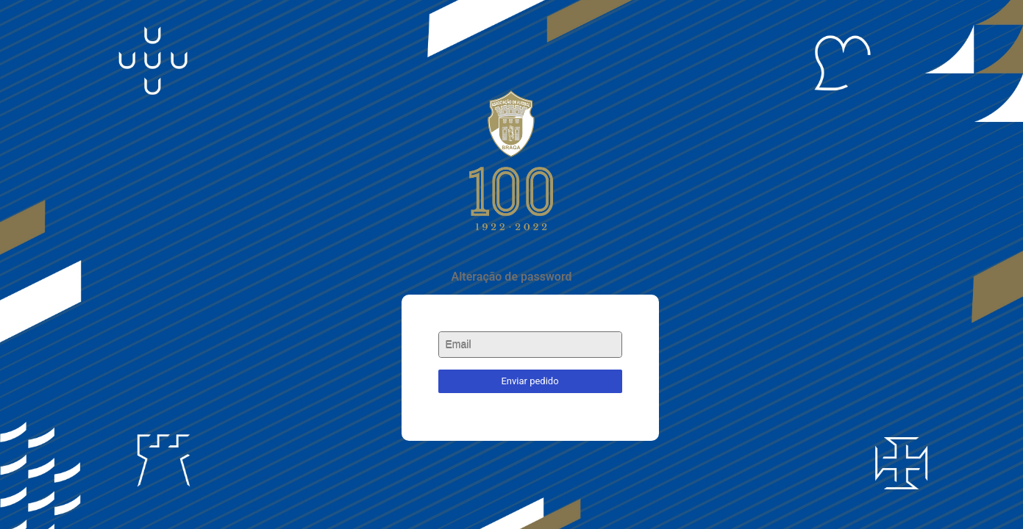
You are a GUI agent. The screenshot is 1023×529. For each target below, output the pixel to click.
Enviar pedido (529, 380)
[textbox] (530, 344)
